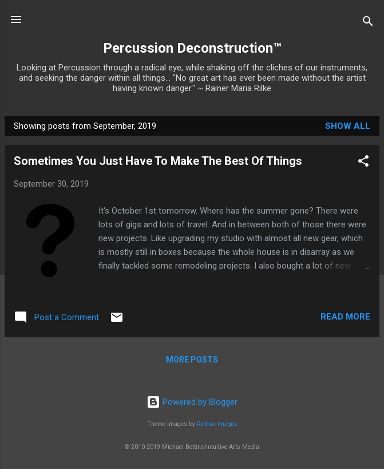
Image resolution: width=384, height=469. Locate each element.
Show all (347, 126)
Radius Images (217, 424)
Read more (345, 317)
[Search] (368, 23)
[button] (363, 163)
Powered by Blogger (192, 402)
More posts (192, 359)
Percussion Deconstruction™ (192, 48)
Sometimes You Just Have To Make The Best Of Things (158, 161)
